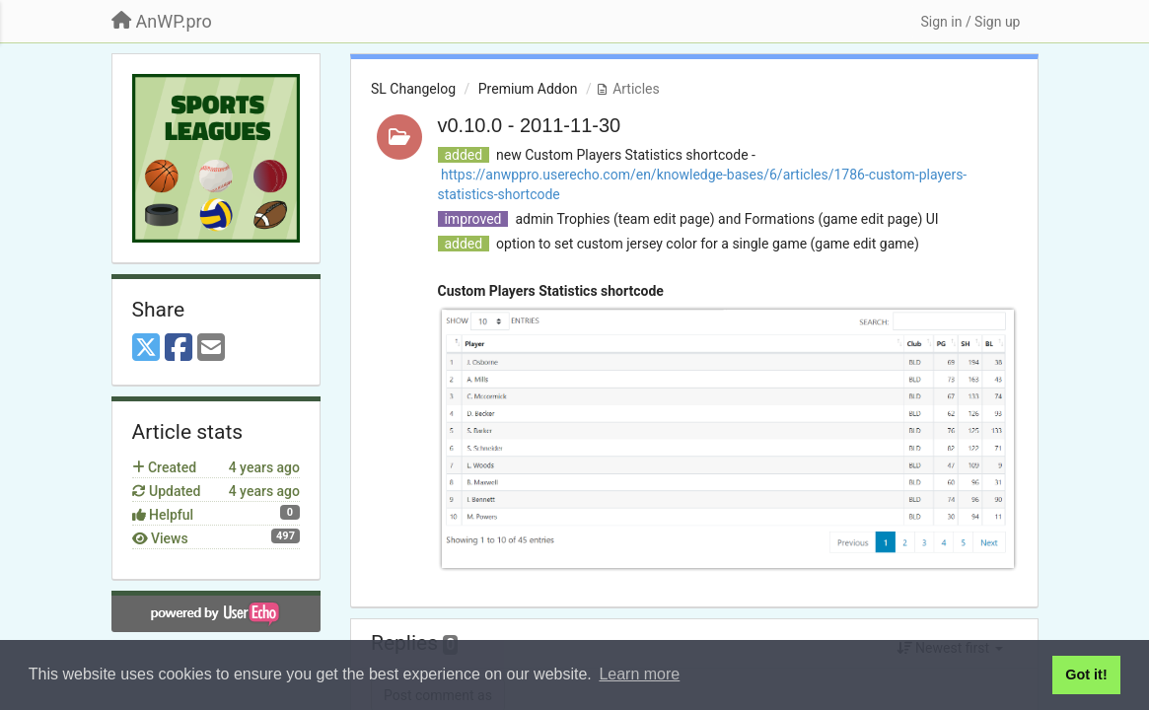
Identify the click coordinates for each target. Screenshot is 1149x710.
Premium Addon (528, 89)
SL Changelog (413, 89)
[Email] (211, 348)
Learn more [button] (639, 674)
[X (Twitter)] (146, 348)
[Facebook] (178, 348)
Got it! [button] (1086, 674)
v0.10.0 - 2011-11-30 (529, 125)
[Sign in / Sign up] (970, 21)
